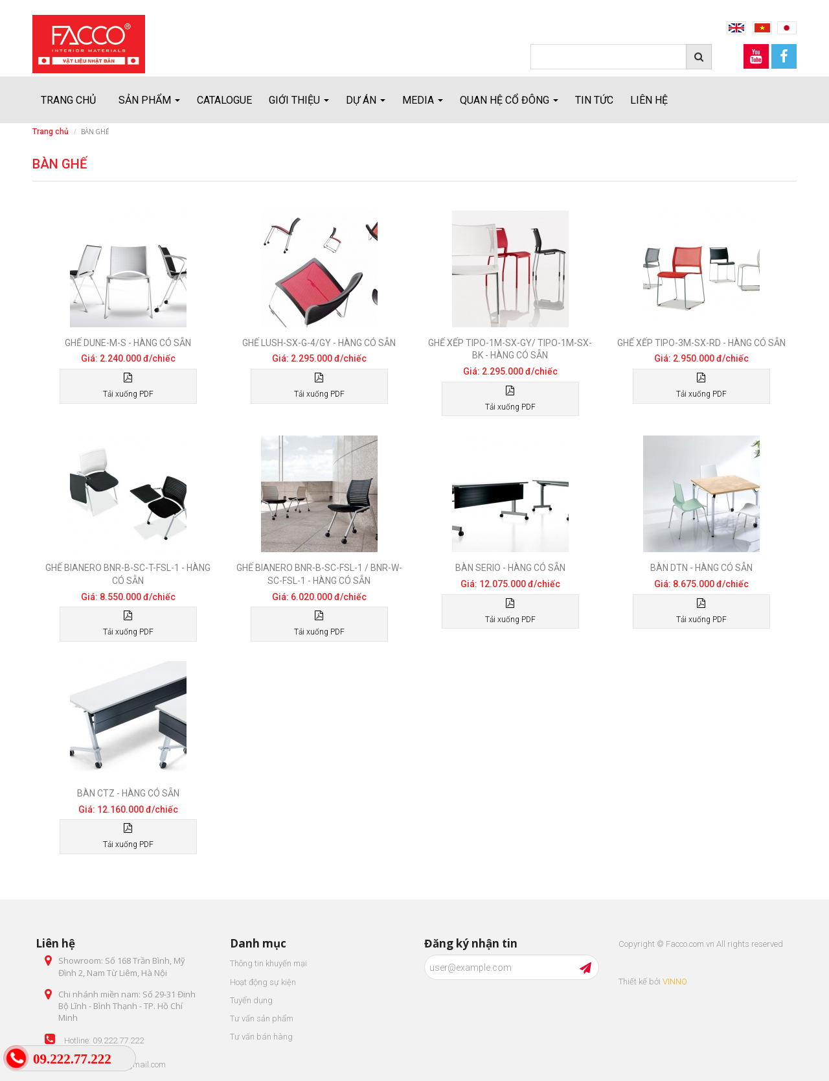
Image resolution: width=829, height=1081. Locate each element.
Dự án (365, 100)
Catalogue (224, 100)
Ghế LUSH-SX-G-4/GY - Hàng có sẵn (319, 343)
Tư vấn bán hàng (261, 1036)
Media (422, 100)
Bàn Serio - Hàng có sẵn (510, 568)
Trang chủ (68, 100)
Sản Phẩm (149, 100)
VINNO (675, 981)
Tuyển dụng (251, 1000)
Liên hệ (649, 100)
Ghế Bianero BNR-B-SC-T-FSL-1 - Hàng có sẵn (127, 574)
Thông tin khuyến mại (268, 963)
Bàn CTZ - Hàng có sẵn (128, 793)
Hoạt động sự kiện (263, 982)
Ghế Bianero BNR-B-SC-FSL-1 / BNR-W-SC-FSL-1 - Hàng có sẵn (319, 574)
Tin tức (594, 100)
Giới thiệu (299, 100)
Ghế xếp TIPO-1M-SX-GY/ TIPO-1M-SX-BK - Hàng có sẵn (510, 349)
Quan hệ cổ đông (509, 100)
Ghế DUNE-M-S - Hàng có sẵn (128, 343)
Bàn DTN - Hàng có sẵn (701, 568)
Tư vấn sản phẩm (261, 1018)
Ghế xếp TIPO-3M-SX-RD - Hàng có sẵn (701, 343)
